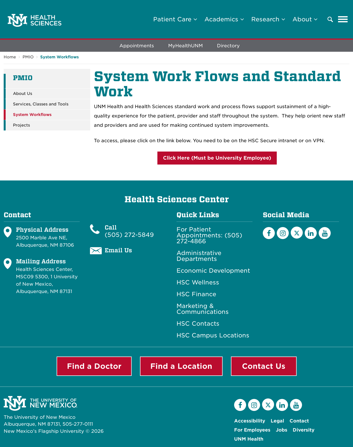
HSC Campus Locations (212, 335)
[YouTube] (325, 233)
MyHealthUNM (185, 46)
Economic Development (213, 271)
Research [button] (268, 19)
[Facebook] (269, 233)
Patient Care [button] (175, 19)
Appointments (136, 46)
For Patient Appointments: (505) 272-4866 (209, 235)
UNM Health (248, 439)
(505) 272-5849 (129, 234)
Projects (21, 125)
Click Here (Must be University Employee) (217, 158)
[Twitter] (297, 233)
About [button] (304, 19)
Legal (277, 421)
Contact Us (263, 366)
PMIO (28, 57)
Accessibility (249, 421)
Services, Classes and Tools (40, 104)
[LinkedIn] (311, 233)
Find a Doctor (94, 366)
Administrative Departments (198, 256)
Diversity (304, 430)
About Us (22, 94)
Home (10, 57)
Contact (299, 421)
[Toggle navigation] (343, 19)
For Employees (252, 430)
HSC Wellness (197, 282)
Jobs (281, 430)
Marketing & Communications (202, 309)
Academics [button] (224, 19)
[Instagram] (283, 233)
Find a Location (181, 366)
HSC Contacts (197, 324)
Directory (228, 46)
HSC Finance (196, 294)
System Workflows (59, 57)
